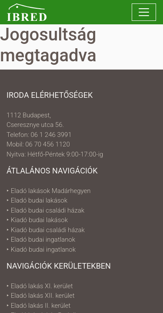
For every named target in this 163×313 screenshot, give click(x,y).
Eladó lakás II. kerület (41, 306)
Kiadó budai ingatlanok (43, 249)
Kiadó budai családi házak (48, 230)
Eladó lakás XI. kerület (42, 286)
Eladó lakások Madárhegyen (51, 191)
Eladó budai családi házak (47, 210)
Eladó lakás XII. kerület (43, 296)
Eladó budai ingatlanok (43, 239)
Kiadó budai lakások (39, 220)
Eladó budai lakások (39, 200)
